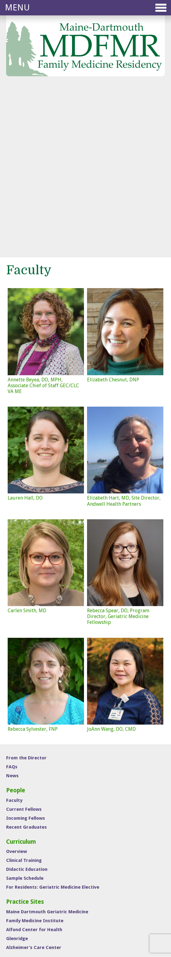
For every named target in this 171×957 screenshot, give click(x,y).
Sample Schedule (25, 710)
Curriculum (21, 674)
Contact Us (18, 827)
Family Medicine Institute (34, 753)
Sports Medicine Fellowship (115, 881)
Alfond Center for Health (34, 762)
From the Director (26, 590)
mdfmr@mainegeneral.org (48, 872)
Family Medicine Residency (115, 872)
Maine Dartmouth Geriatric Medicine (47, 744)
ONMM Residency (107, 889)
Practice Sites (25, 734)
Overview (16, 683)
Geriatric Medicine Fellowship (117, 898)
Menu (85, 7)
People (15, 622)
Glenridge (17, 771)
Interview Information (31, 804)
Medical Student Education (115, 906)
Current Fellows (24, 641)
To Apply (15, 818)
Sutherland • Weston (96, 938)
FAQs (11, 599)
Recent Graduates (26, 659)
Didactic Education (27, 701)
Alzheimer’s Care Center (33, 779)
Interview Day (26, 794)
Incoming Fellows (25, 650)
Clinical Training (24, 692)
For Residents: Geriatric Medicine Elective (52, 719)
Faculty (14, 632)
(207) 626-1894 (40, 881)
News (12, 608)
